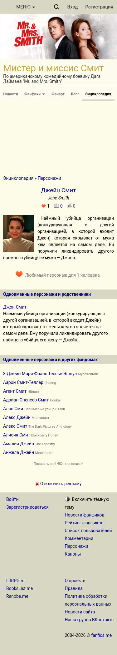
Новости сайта (80, 611)
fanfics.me (101, 635)
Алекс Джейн (17, 417)
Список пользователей (88, 530)
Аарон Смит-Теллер (23, 382)
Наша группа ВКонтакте (89, 619)
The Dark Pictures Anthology (50, 427)
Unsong (50, 383)
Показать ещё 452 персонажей (59, 464)
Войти (12, 499)
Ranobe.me (17, 596)
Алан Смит (14, 408)
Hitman (33, 392)
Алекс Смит (15, 426)
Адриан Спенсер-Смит (26, 399)
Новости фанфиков (85, 514)
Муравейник (88, 374)
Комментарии (79, 538)
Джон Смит (15, 307)
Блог (75, 94)
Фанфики (34, 94)
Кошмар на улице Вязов (45, 409)
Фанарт (58, 94)
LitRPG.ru (15, 580)
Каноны (73, 554)
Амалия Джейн (18, 443)
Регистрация (99, 7)
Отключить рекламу (58, 483)
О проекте (75, 580)
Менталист (40, 418)
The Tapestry (45, 444)
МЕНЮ (25, 7)
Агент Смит (15, 391)
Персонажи (49, 178)
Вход (72, 7)
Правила (74, 588)
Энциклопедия (98, 94)
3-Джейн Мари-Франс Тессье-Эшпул (40, 373)
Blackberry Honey (44, 435)
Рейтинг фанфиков (84, 522)
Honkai (55, 400)
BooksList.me (19, 588)
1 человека (88, 275)
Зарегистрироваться (27, 507)
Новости (10, 94)
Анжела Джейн (18, 452)
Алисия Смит (16, 434)
